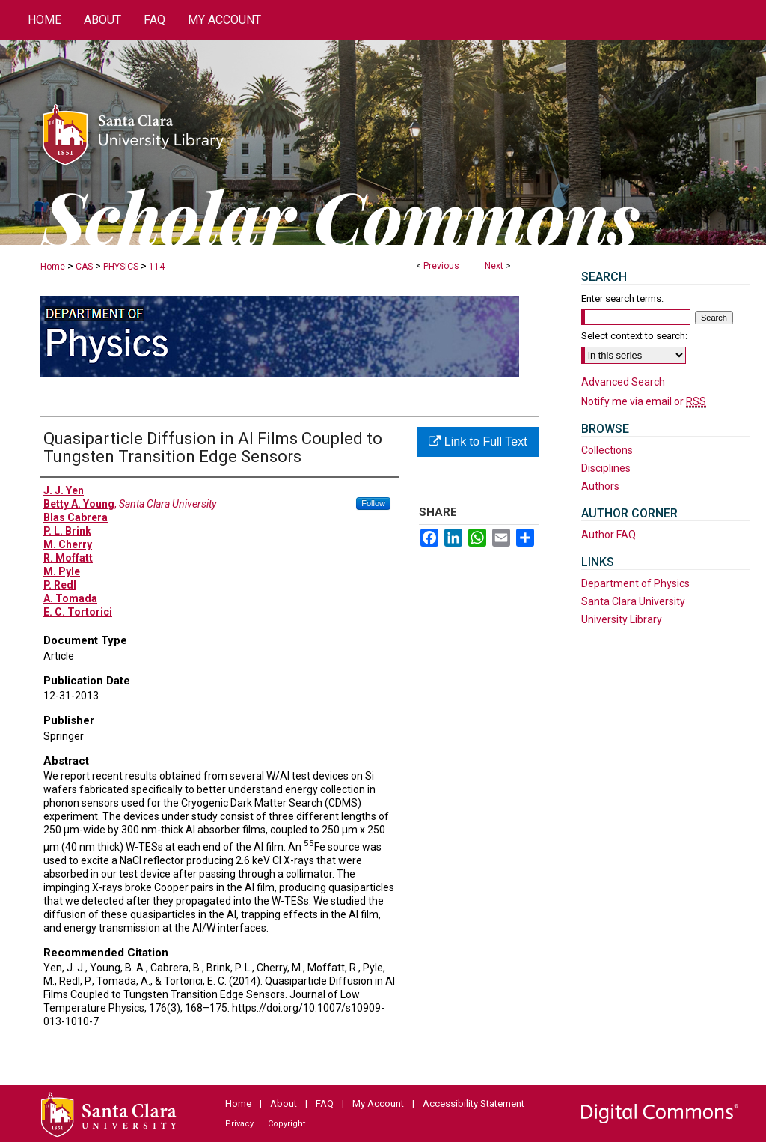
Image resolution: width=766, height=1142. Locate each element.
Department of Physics (635, 583)
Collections (607, 450)
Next (494, 266)
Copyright (286, 1124)
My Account (378, 1103)
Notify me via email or (643, 401)
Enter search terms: (622, 298)
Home (52, 266)
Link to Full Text (478, 441)
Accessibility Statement (473, 1103)
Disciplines (606, 468)
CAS (84, 266)
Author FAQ (608, 535)
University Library (621, 619)
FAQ (325, 1103)
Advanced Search (623, 382)
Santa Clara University (633, 601)
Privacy (239, 1124)
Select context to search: (634, 335)
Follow (373, 503)
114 (157, 266)
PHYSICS (120, 266)
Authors (600, 486)
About (283, 1103)
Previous (441, 266)
